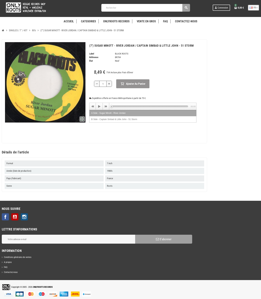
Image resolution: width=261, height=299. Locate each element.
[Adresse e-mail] (68, 239)
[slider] (150, 106)
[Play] (99, 106)
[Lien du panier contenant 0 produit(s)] (239, 7)
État (91, 60)
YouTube (14, 216)
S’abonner (163, 239)
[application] (142, 106)
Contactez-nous (11, 272)
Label (91, 53)
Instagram (24, 216)
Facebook (5, 216)
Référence (93, 57)
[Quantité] (103, 84)
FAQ (5, 267)
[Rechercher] (145, 8)
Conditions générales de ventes (17, 257)
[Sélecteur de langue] (253, 7)
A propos (8, 262)
